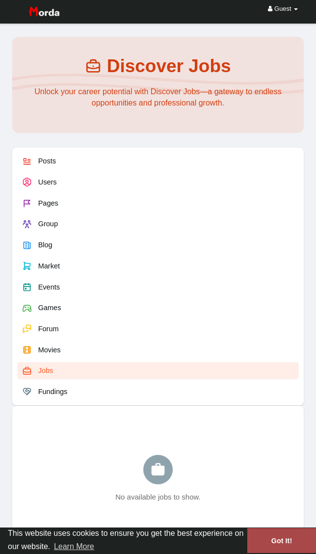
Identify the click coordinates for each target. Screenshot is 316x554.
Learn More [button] (74, 546)
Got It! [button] (281, 541)
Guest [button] (283, 8)
